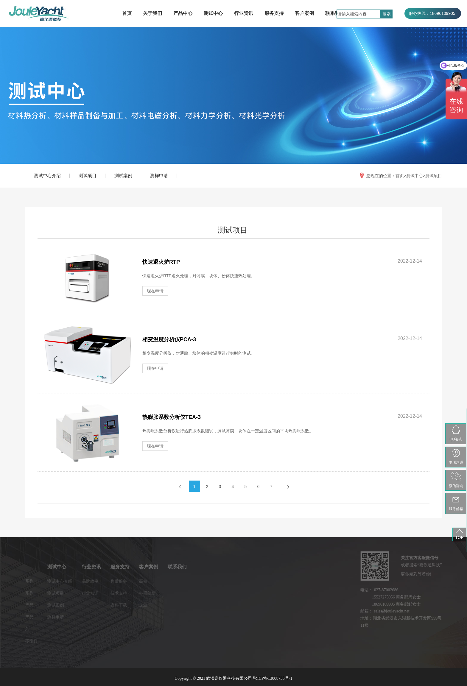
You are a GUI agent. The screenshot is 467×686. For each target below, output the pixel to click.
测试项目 (87, 175)
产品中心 (182, 13)
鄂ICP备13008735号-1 (272, 678)
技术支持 (81, 593)
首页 (127, 13)
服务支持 (274, 13)
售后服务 (81, 581)
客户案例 (304, 13)
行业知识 (53, 593)
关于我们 (152, 13)
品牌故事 (53, 581)
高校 (106, 581)
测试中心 (213, 13)
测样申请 (159, 175)
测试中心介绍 (47, 175)
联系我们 (334, 13)
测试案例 (123, 175)
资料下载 (81, 605)
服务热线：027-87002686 (433, 24)
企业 (106, 605)
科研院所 (110, 593)
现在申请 (155, 291)
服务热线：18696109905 (432, 13)
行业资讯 (243, 13)
